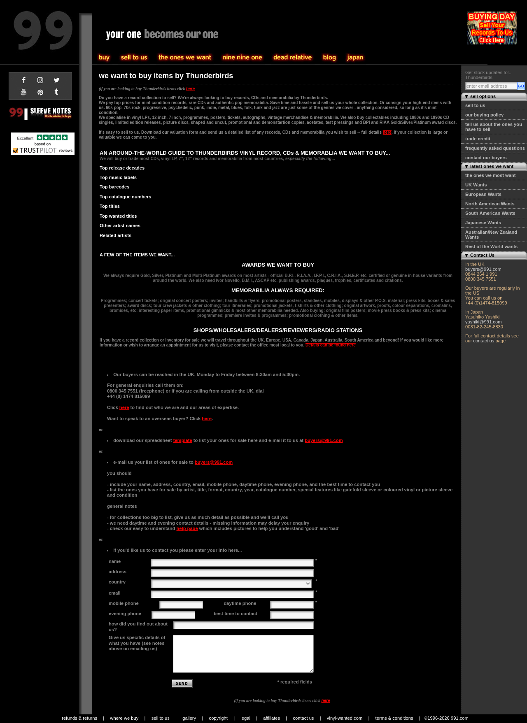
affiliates (271, 718)
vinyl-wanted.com (344, 718)
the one (242, 57)
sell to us (475, 105)
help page (187, 528)
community (293, 57)
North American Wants (490, 203)
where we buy (124, 718)
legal (245, 718)
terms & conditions (394, 718)
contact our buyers (486, 157)
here (190, 88)
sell (104, 57)
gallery (189, 718)
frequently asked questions (495, 148)
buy (134, 57)
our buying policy (484, 114)
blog (329, 57)
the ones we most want (490, 175)
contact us (483, 340)
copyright (218, 718)
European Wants (483, 194)
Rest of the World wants (491, 246)
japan (355, 57)
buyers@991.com (483, 269)
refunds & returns (79, 718)
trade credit (477, 138)
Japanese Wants (483, 222)
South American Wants (490, 213)
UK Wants (476, 184)
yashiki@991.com (483, 321)
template (182, 440)
